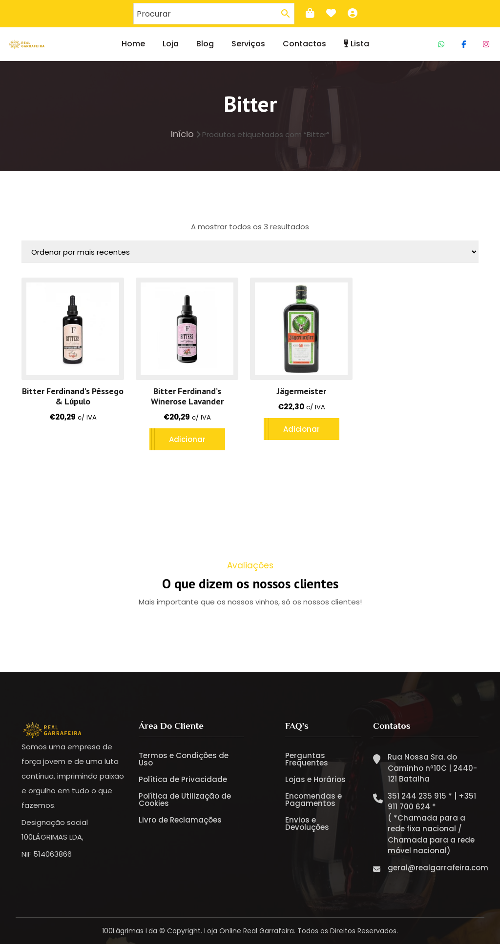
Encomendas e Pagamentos (313, 799)
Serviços (248, 43)
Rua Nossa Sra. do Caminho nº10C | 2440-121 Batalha (432, 768)
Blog (205, 43)
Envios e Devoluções (307, 823)
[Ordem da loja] (250, 252)
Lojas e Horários (315, 779)
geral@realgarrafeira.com (438, 867)
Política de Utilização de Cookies (185, 799)
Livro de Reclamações (180, 819)
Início (182, 134)
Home (133, 43)
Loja (171, 43)
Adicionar (187, 439)
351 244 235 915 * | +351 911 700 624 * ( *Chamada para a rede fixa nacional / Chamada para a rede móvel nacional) (432, 823)
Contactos (304, 43)
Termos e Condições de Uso (184, 759)
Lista (356, 43)
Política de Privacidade (183, 779)
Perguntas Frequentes (306, 759)
